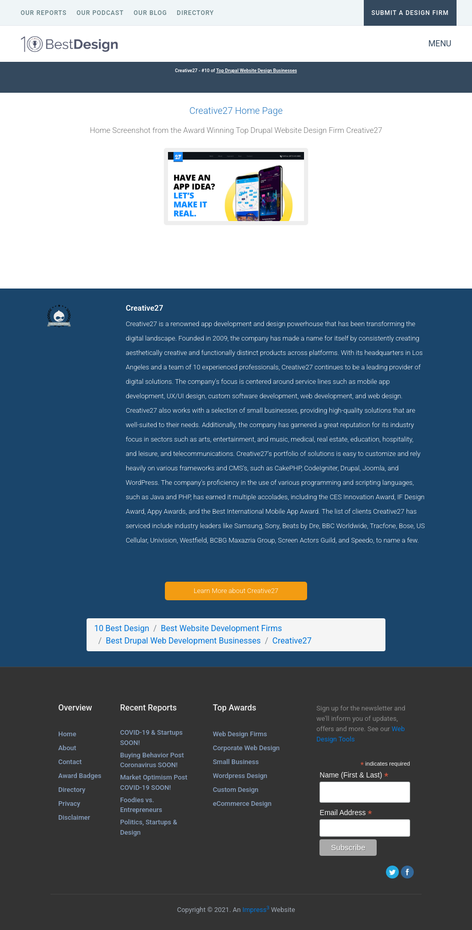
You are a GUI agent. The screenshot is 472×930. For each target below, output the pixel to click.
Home (67, 734)
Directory (72, 789)
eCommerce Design (242, 803)
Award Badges (80, 776)
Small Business (236, 762)
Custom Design (236, 789)
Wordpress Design (240, 776)
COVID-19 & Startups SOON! (151, 738)
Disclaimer (74, 817)
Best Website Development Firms (221, 628)
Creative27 (292, 641)
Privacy (69, 803)
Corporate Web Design (246, 748)
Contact (70, 762)
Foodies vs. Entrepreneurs (141, 805)
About (67, 748)
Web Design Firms (240, 734)
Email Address (345, 813)
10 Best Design (121, 628)
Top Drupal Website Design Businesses (256, 70)
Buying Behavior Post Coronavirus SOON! (152, 760)
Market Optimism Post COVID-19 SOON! (154, 782)
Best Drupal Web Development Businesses (183, 641)
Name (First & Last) (353, 775)
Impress (255, 910)
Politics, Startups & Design (148, 827)
